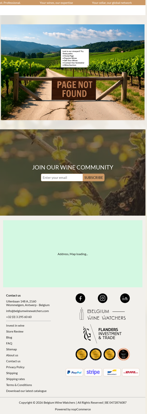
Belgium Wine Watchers (59, 402)
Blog (9, 337)
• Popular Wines (70, 58)
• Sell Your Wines (70, 60)
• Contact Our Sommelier (73, 63)
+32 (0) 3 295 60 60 (19, 317)
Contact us (13, 361)
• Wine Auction (69, 65)
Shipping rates (15, 379)
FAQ (9, 343)
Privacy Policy (15, 367)
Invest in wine (15, 325)
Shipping (12, 373)
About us (12, 355)
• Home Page (68, 56)
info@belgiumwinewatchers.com (27, 311)
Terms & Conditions (19, 385)
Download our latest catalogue (26, 391)
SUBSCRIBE (93, 177)
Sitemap (11, 349)
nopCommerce (81, 409)
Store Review (14, 331)
